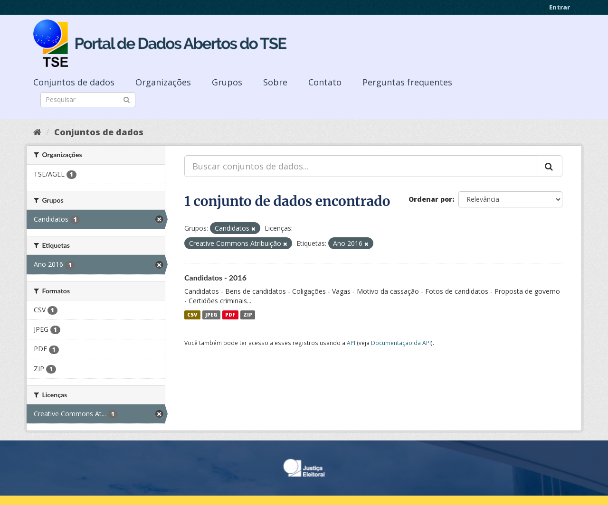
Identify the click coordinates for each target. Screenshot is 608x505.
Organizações (163, 82)
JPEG (211, 314)
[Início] (37, 132)
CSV (192, 314)
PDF (230, 314)
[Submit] (127, 99)
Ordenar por (430, 199)
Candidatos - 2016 (215, 277)
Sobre (275, 82)
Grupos (227, 82)
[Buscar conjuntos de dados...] (360, 166)
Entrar (559, 7)
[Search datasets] (87, 99)
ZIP (247, 314)
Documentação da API (401, 342)
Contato (325, 82)
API (351, 342)
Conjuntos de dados (73, 82)
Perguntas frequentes (407, 82)
